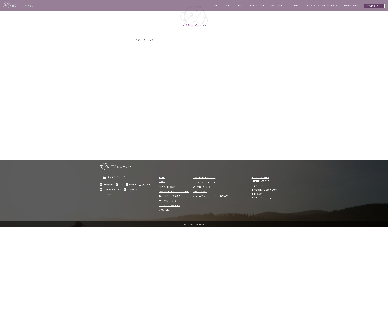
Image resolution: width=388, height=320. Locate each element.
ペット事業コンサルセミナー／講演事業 (322, 5)
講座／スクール (276, 5)
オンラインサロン (134, 189)
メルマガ (146, 184)
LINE (121, 184)
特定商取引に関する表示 (169, 205)
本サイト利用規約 (167, 187)
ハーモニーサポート (256, 5)
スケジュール (296, 5)
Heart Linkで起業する (352, 5)
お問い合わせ (165, 210)
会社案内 (163, 182)
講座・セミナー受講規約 (169, 196)
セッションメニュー (233, 5)
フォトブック (257, 185)
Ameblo (132, 184)
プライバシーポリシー (168, 201)
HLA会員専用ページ (374, 6)
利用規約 (258, 193)
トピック (107, 194)
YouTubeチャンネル (112, 189)
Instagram (108, 184)
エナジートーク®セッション (205, 182)
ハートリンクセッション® (204, 177)
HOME (215, 5)
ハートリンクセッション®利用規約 (174, 191)
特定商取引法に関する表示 (265, 189)
